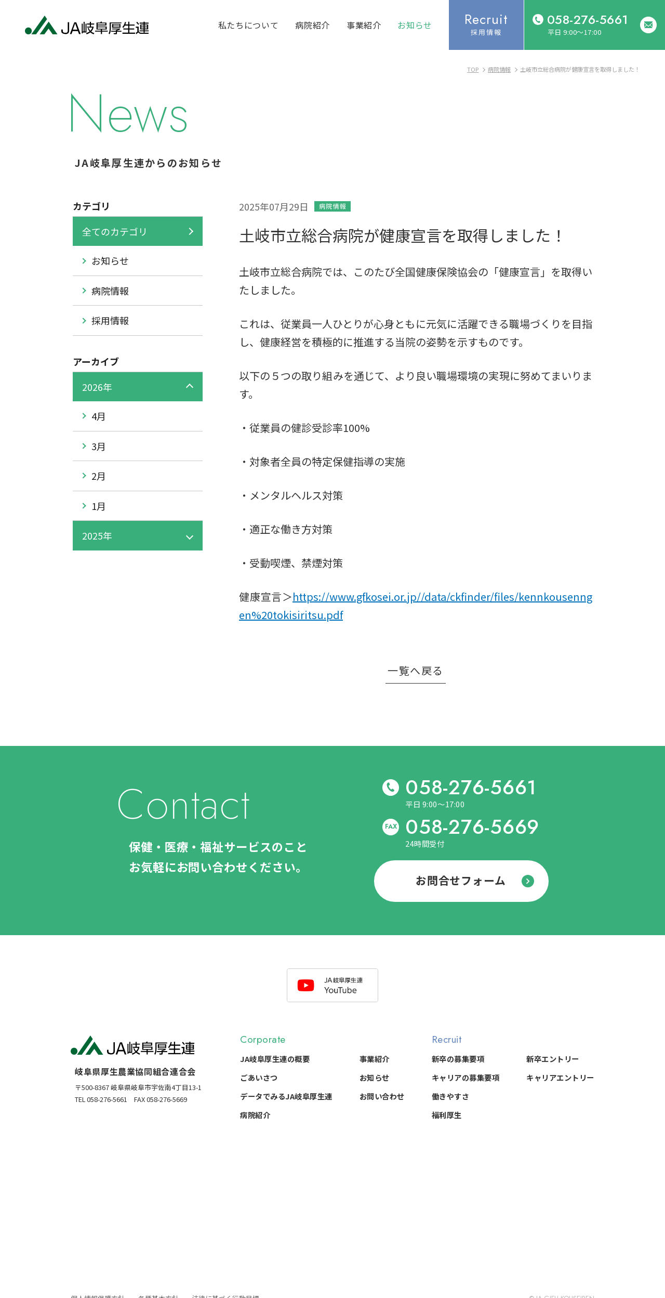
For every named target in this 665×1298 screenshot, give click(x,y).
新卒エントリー (552, 1058)
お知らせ (414, 25)
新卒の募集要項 (458, 1058)
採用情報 (110, 320)
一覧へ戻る (416, 671)
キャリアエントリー (560, 1077)
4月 (98, 416)
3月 (98, 446)
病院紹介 (312, 25)
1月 (98, 506)
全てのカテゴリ (115, 231)
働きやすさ (451, 1096)
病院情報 (110, 290)
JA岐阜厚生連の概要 (275, 1058)
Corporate (263, 1039)
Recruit (447, 1039)
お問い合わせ (382, 1096)
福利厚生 (447, 1114)
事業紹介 (364, 25)
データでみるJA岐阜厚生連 (286, 1096)
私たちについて (248, 25)
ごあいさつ (259, 1077)
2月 (98, 475)
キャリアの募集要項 (466, 1077)
